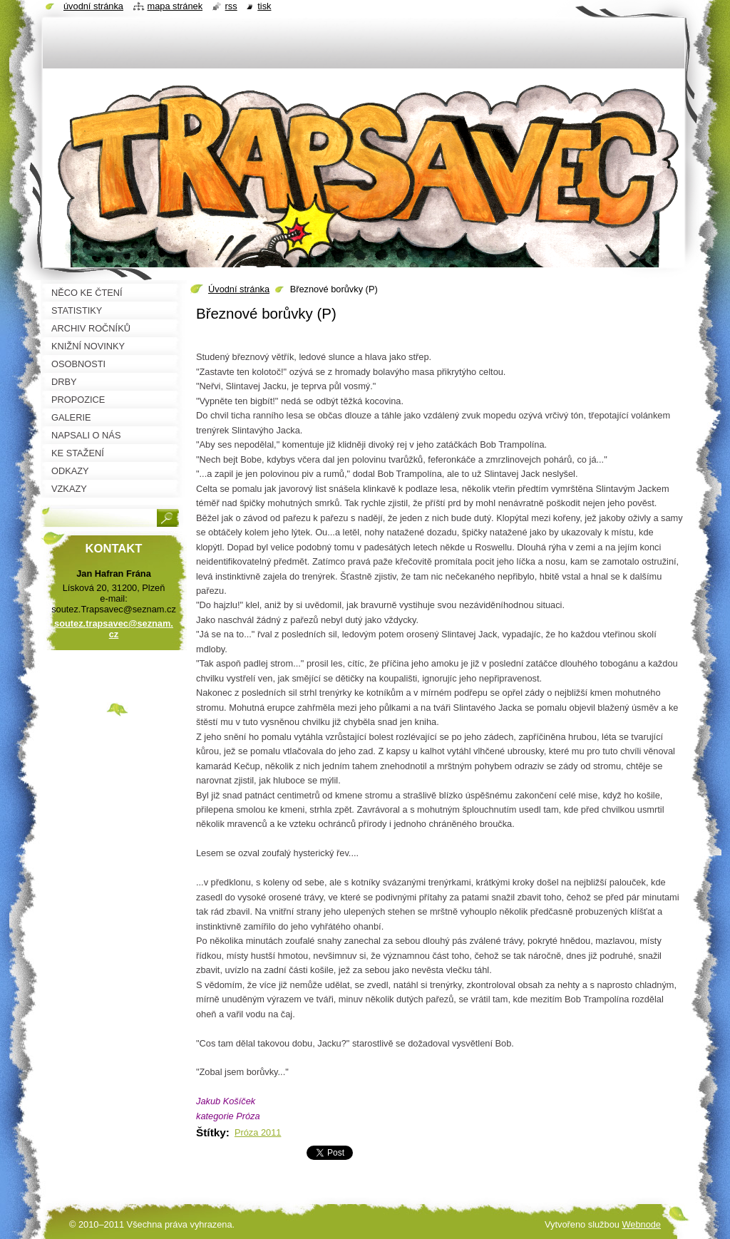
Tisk (264, 6)
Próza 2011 (258, 1132)
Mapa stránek (175, 6)
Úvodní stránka (238, 289)
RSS (231, 6)
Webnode (641, 1224)
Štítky (211, 1132)
